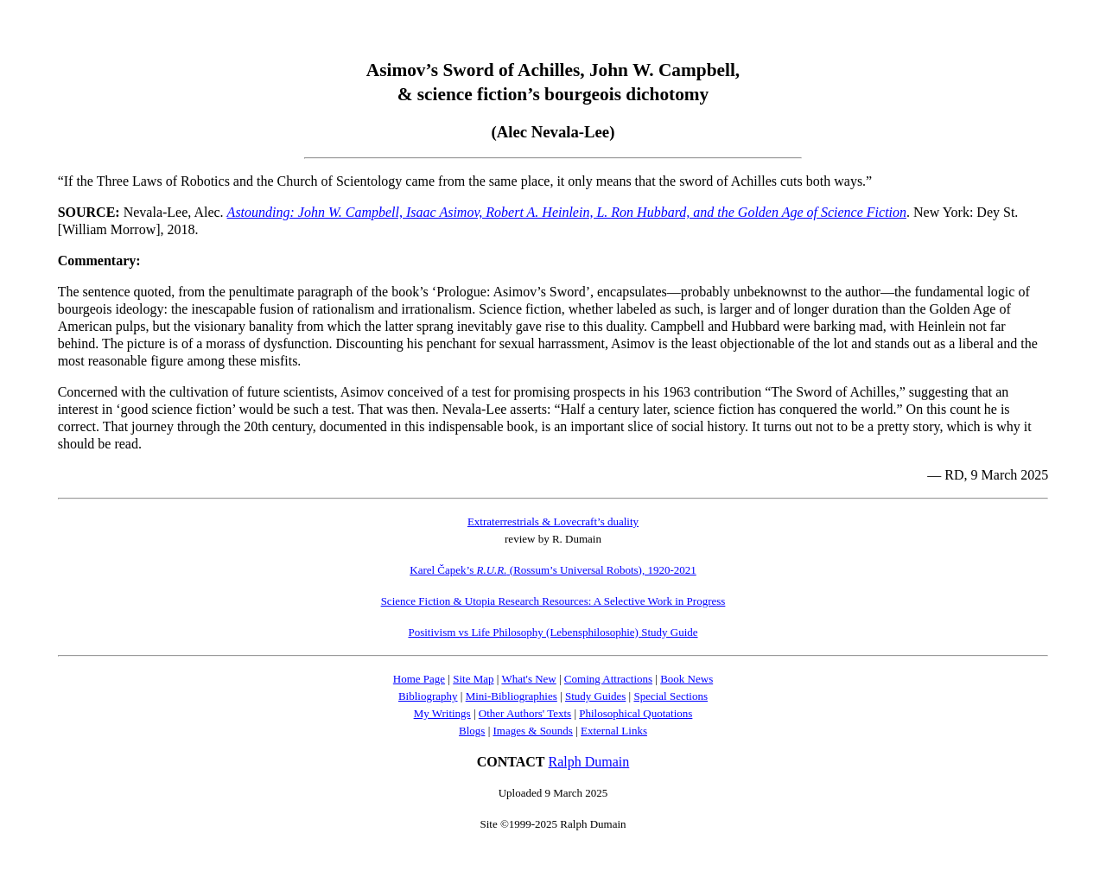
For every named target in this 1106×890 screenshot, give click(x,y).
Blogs (472, 730)
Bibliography (428, 696)
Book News (686, 678)
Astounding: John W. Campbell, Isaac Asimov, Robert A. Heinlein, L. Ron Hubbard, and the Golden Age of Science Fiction (566, 212)
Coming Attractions (608, 678)
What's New (528, 678)
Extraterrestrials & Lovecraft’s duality (553, 521)
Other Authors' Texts (525, 713)
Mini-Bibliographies (511, 696)
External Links (614, 730)
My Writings (442, 713)
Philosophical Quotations (635, 713)
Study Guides (595, 696)
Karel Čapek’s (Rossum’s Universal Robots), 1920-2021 (553, 569)
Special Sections (670, 696)
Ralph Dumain (589, 761)
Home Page (419, 678)
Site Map (473, 678)
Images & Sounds (532, 730)
